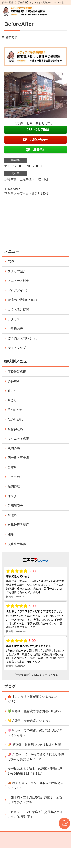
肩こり (12, 400)
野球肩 (12, 467)
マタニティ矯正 (18, 438)
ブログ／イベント (20, 290)
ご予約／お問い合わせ (23, 338)
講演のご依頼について (23, 299)
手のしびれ (15, 409)
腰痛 (11, 534)
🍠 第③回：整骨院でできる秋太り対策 (34, 744)
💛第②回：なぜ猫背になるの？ (29, 720)
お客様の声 (15, 328)
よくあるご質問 (18, 309)
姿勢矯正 (14, 381)
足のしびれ (15, 419)
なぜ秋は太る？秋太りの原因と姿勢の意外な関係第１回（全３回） (35, 771)
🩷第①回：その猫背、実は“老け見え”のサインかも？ (35, 733)
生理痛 (12, 515)
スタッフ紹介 (17, 271)
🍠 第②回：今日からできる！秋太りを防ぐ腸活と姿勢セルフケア (36, 757)
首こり (12, 390)
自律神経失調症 (18, 524)
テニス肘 (14, 477)
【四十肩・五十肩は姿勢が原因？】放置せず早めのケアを (35, 800)
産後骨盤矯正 (17, 371)
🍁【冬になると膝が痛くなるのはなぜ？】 (32, 699)
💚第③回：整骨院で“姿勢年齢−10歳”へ (34, 711)
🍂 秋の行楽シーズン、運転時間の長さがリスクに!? (36, 785)
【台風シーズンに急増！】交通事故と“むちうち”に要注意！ (35, 814)
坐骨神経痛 (15, 429)
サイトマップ (17, 347)
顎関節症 (14, 486)
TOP (11, 261)
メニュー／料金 (18, 280)
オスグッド (15, 496)
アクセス (14, 319)
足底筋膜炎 (15, 505)
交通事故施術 (17, 544)
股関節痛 (14, 448)
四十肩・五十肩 (18, 457)
